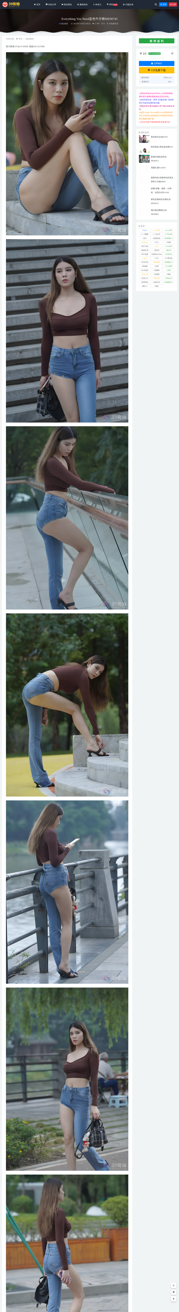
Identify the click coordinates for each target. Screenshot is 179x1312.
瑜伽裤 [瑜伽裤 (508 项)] (145, 266)
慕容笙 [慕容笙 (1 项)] (157, 250)
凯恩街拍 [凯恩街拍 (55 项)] (157, 238)
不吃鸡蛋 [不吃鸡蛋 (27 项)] (169, 234)
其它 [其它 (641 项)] (145, 238)
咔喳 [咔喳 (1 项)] (169, 242)
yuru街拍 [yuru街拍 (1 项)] (169, 230)
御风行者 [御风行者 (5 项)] (145, 250)
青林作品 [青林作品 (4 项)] (169, 278)
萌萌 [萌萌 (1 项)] (169, 270)
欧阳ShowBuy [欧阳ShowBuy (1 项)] (157, 254)
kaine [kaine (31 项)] (145, 230)
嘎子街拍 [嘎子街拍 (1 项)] (145, 246)
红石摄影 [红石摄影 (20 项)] (169, 266)
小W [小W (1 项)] (157, 246)
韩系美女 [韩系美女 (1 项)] (145, 282)
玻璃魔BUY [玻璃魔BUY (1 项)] (169, 262)
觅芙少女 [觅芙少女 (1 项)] (145, 278)
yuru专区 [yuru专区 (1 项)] (157, 230)
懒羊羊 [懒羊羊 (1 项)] (169, 250)
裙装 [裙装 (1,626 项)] (169, 274)
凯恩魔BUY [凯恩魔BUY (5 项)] (169, 238)
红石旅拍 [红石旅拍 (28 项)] (145, 270)
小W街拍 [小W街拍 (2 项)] (169, 246)
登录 (163, 4)
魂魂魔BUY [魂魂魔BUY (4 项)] (169, 282)
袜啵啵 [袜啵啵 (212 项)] (157, 274)
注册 (173, 4)
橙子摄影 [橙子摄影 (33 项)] (145, 254)
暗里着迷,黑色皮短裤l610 (162, 147)
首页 (20, 39)
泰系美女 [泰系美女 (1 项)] (169, 254)
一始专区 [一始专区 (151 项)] (157, 234)
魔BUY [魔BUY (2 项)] (145, 286)
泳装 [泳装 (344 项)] (145, 258)
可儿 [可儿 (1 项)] (157, 242)
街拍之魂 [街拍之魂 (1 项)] (145, 274)
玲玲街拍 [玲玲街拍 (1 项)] (145, 262)
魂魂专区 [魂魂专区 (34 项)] (157, 282)
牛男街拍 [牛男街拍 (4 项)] (169, 258)
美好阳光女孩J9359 (159, 137)
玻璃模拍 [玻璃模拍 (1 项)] (157, 262)
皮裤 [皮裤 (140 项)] (157, 266)
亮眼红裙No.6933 (158, 168)
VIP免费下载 (157, 70)
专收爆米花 (112, 23)
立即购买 (156, 63)
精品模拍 (64, 24)
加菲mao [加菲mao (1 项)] (145, 242)
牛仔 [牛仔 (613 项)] (157, 258)
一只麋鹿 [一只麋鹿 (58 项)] (145, 234)
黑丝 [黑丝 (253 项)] (157, 286)
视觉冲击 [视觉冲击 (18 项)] (157, 278)
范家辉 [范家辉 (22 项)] (157, 270)
